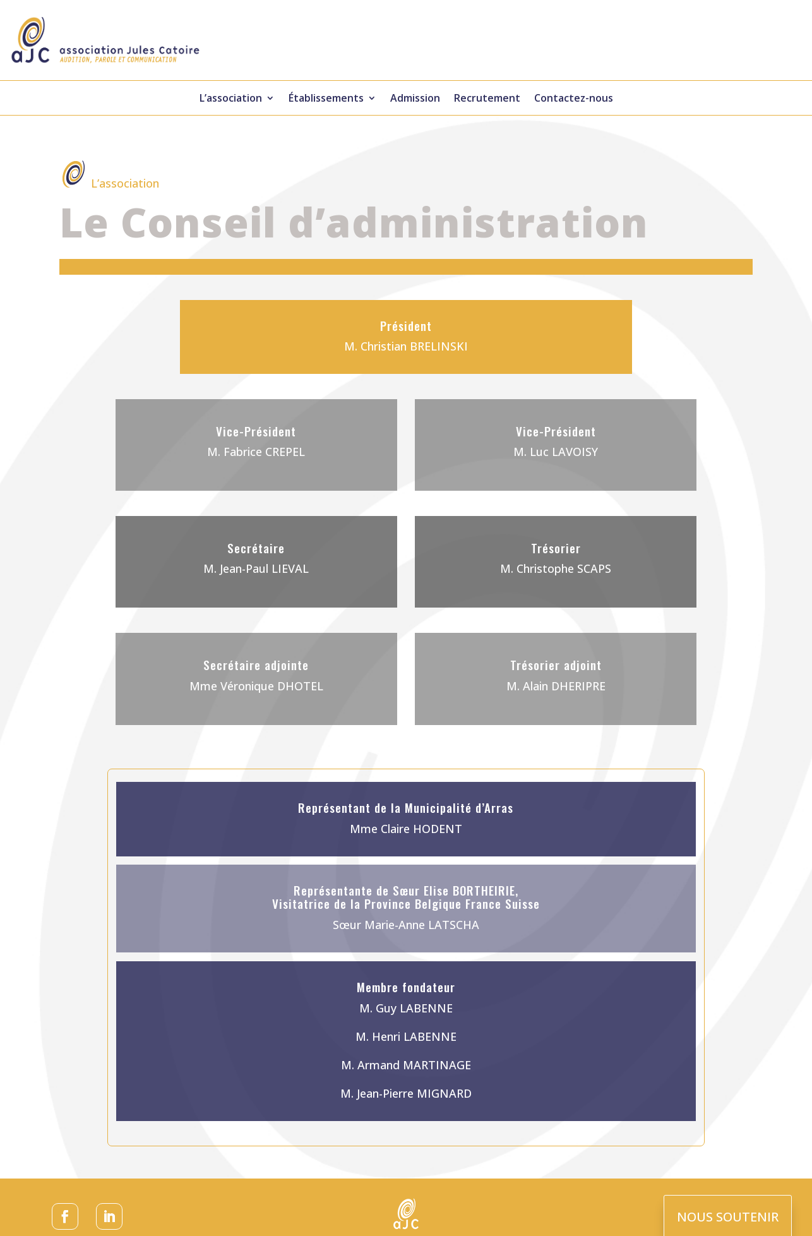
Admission (415, 99)
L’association (231, 99)
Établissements (326, 99)
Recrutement (487, 99)
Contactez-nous (573, 99)
